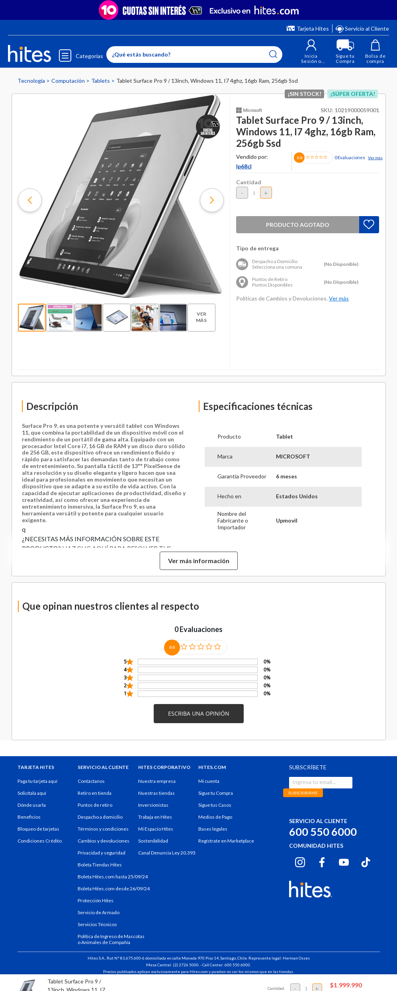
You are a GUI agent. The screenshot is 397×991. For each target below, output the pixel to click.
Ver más (375, 162)
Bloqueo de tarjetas (38, 834)
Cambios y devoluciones (103, 846)
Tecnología (32, 85)
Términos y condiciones (103, 834)
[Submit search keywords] (273, 56)
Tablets (101, 85)
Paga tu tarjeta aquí (37, 786)
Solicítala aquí (32, 798)
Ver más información (198, 566)
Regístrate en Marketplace (226, 846)
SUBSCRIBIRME (303, 798)
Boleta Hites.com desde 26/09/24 (114, 894)
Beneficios (29, 822)
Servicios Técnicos (97, 929)
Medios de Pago (215, 822)
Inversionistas (153, 810)
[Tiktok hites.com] (366, 866)
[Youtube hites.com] (344, 866)
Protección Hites (95, 906)
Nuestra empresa (157, 786)
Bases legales (212, 834)
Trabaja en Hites (155, 822)
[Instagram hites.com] (300, 866)
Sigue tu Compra (215, 798)
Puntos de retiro (95, 810)
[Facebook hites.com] (322, 866)
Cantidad (248, 187)
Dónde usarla (32, 810)
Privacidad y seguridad (101, 858)
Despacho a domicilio (100, 822)
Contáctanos (91, 786)
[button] (311, 54)
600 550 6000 (323, 836)
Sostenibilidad (153, 846)
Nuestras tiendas (156, 798)
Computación (68, 85)
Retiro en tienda (94, 798)
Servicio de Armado (98, 918)
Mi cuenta (208, 786)
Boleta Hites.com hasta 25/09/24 (113, 882)
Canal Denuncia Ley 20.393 (167, 858)
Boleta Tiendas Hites (100, 870)
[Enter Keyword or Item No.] (194, 57)
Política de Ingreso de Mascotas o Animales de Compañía (111, 944)
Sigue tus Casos (214, 810)
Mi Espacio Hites (155, 834)
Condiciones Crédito (40, 846)
